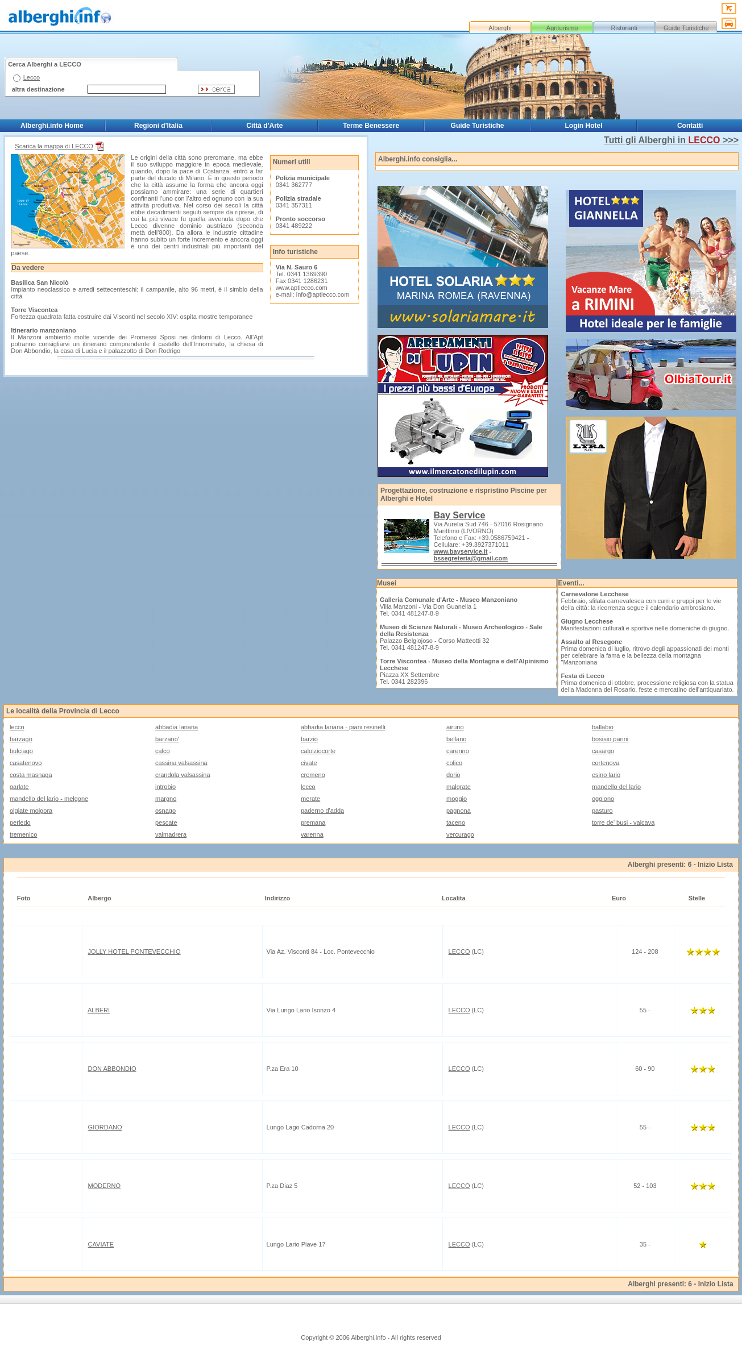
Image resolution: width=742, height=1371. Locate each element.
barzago (21, 739)
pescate (166, 822)
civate (309, 762)
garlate (19, 786)
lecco (17, 727)
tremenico (23, 834)
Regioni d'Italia (158, 126)
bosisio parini (610, 739)
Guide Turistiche (686, 27)
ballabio (603, 727)
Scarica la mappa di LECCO (60, 146)
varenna (312, 834)
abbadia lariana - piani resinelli (343, 727)
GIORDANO (105, 1127)
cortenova (605, 762)
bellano (456, 739)
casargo (603, 750)
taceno (455, 822)
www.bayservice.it (461, 551)
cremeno (313, 774)
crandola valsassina (182, 774)
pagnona (458, 810)
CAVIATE (101, 1244)
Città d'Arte (264, 126)
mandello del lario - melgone (49, 798)
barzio (309, 739)
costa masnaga (31, 774)
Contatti (690, 126)
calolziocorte (318, 750)
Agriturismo (562, 27)
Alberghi (499, 27)
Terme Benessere (371, 126)
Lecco (31, 77)
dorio (453, 774)
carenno (457, 750)
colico (454, 762)
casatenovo (26, 762)
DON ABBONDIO (112, 1068)
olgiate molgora (31, 810)
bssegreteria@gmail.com (471, 558)
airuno (455, 727)
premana (313, 822)
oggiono (603, 798)
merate (310, 798)
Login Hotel (584, 126)
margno (165, 798)
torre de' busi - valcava (623, 822)
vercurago (460, 834)
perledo (20, 822)
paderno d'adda (322, 810)
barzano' (167, 739)
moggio (456, 798)
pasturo (602, 810)
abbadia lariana (176, 727)
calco (162, 750)
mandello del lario (616, 786)
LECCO (459, 951)
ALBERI (99, 1010)
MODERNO (104, 1185)
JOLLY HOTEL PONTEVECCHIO (134, 951)
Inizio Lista (715, 865)
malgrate (458, 786)
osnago (165, 810)
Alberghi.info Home (52, 126)
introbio (165, 786)
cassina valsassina (181, 762)
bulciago (21, 750)
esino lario (606, 774)
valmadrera (170, 834)
